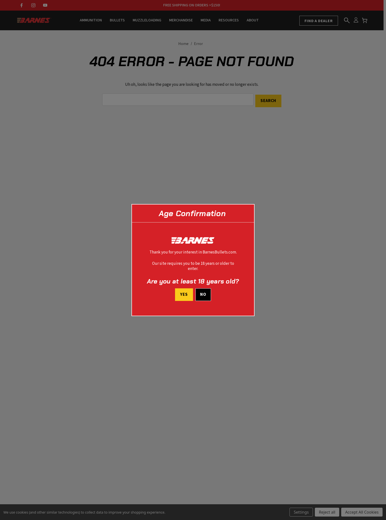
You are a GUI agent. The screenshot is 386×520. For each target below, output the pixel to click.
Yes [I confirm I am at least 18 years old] (183, 294)
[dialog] (193, 260)
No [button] (203, 295)
